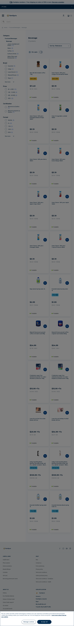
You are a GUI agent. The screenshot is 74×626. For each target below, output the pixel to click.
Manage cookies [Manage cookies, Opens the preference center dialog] (28, 622)
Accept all (44, 622)
